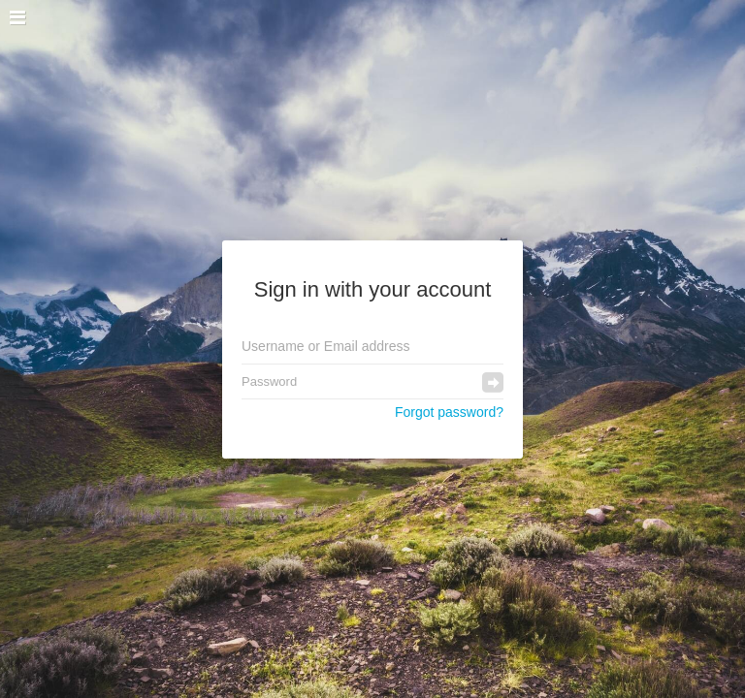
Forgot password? (449, 412)
